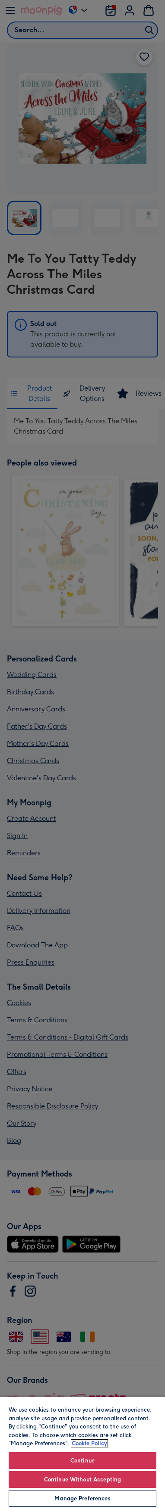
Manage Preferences (82, 1498)
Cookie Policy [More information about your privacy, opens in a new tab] (89, 1443)
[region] (82, 1452)
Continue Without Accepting (82, 1479)
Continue (82, 1460)
